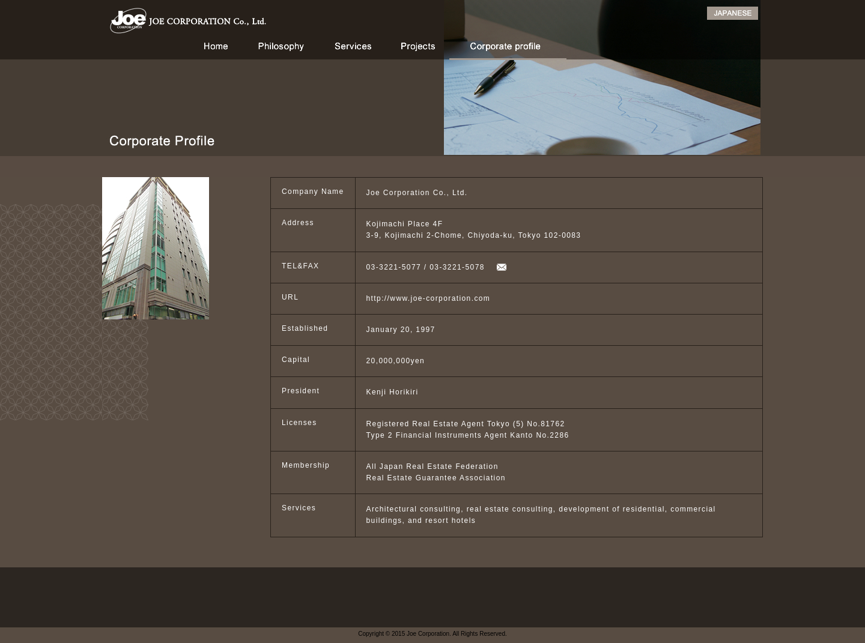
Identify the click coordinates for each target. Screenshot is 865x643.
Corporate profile (507, 49)
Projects (417, 49)
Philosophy (280, 49)
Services (352, 49)
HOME (212, 49)
